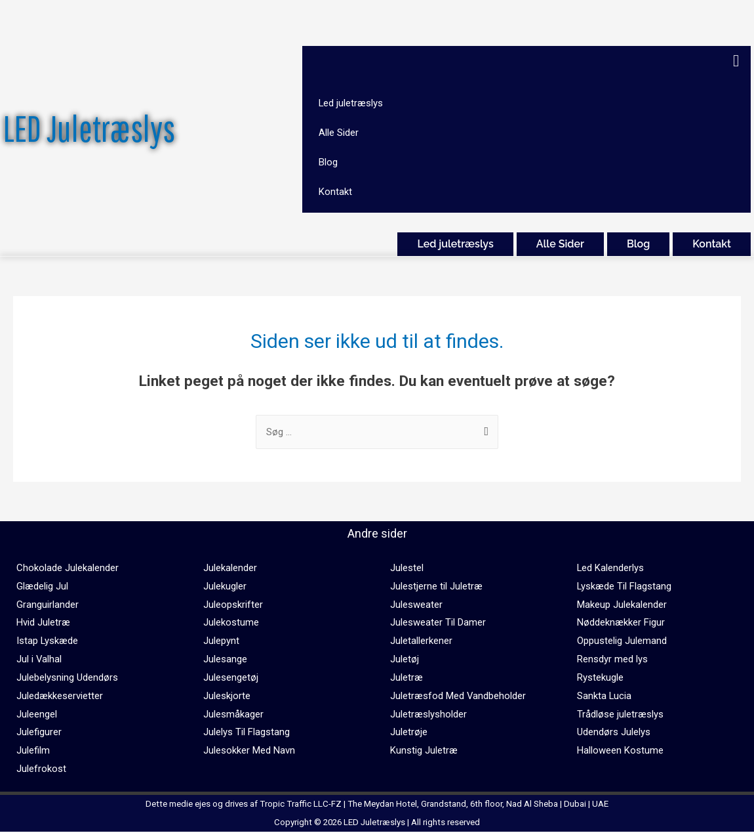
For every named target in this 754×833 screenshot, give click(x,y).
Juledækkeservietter (59, 696)
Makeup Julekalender (622, 604)
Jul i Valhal (39, 660)
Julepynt (221, 641)
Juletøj (404, 660)
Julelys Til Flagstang (246, 732)
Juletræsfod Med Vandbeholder (458, 696)
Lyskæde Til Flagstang (624, 586)
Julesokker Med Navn (249, 751)
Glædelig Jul (42, 586)
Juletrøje (408, 732)
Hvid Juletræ (43, 623)
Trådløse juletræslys (620, 714)
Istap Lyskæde (47, 641)
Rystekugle (600, 677)
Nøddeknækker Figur (621, 623)
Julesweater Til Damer (438, 623)
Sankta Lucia (604, 696)
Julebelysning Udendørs (67, 677)
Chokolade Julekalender (67, 568)
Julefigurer (39, 732)
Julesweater (416, 604)
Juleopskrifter (233, 604)
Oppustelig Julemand (622, 641)
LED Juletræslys (89, 128)
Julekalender (230, 568)
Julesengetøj (230, 677)
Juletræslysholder (428, 714)
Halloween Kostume (620, 751)
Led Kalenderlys (611, 568)
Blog (638, 244)
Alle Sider (560, 244)
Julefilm (33, 751)
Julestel (407, 568)
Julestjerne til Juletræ (436, 586)
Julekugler (225, 586)
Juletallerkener (421, 641)
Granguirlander (47, 604)
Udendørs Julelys (613, 732)
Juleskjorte (226, 696)
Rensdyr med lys (612, 660)
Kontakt (711, 244)
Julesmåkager (233, 714)
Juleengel (36, 714)
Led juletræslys (455, 244)
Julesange (225, 660)
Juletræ (406, 677)
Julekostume (231, 623)
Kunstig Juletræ (424, 751)
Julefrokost (41, 769)
